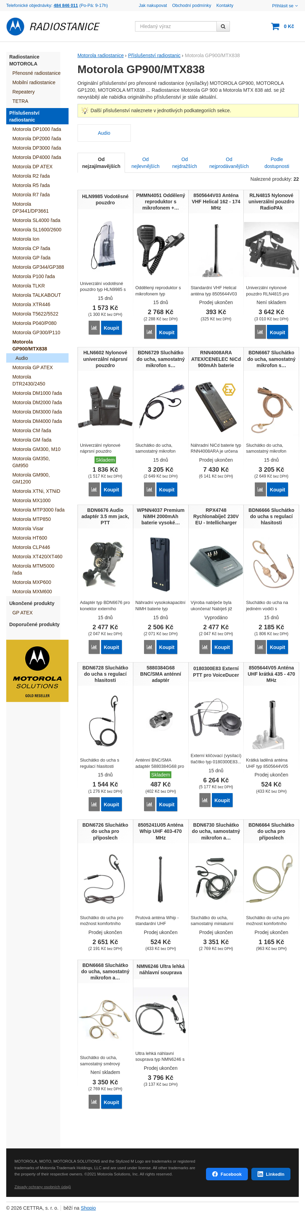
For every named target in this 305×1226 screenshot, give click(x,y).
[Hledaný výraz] (176, 26)
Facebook (231, 1170)
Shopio (88, 1204)
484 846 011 (66, 5)
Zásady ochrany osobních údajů (43, 1183)
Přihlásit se (285, 5)
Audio (104, 133)
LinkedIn (275, 1170)
